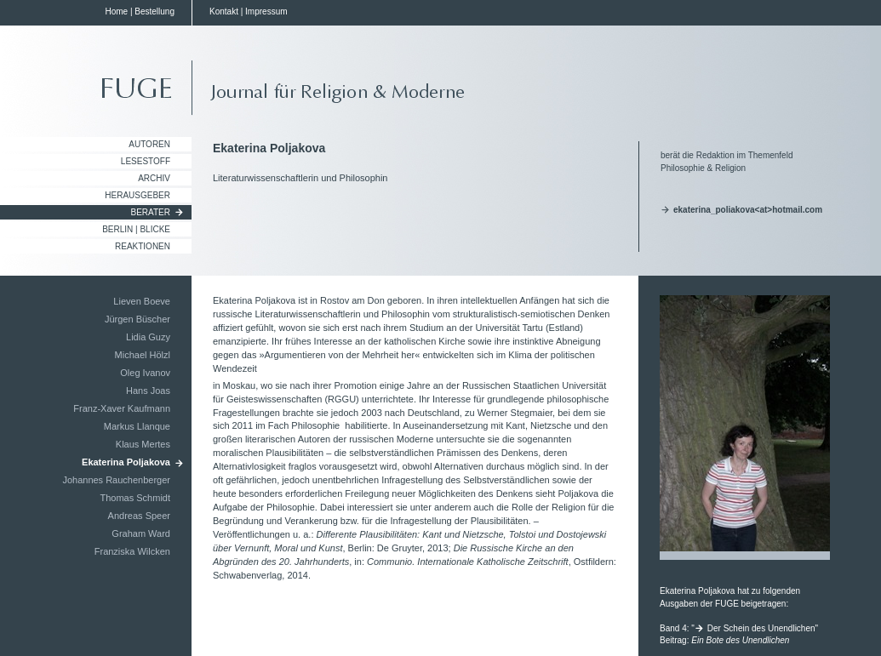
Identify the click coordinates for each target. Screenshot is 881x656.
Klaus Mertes (143, 444)
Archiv (154, 178)
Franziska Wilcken (132, 551)
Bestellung (154, 11)
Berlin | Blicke (136, 229)
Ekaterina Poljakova (126, 462)
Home (116, 11)
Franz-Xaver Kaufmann (121, 408)
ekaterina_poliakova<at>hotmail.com (747, 209)
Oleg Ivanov (145, 373)
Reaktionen (142, 246)
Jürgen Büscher (137, 319)
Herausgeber (137, 195)
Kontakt (223, 11)
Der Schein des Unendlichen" (762, 628)
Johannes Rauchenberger (116, 480)
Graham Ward (141, 533)
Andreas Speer (139, 516)
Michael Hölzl (142, 355)
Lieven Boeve (141, 301)
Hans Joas (148, 390)
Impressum (266, 11)
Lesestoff (145, 161)
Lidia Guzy (148, 337)
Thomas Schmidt (135, 498)
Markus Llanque (137, 426)
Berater (151, 212)
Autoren (149, 144)
